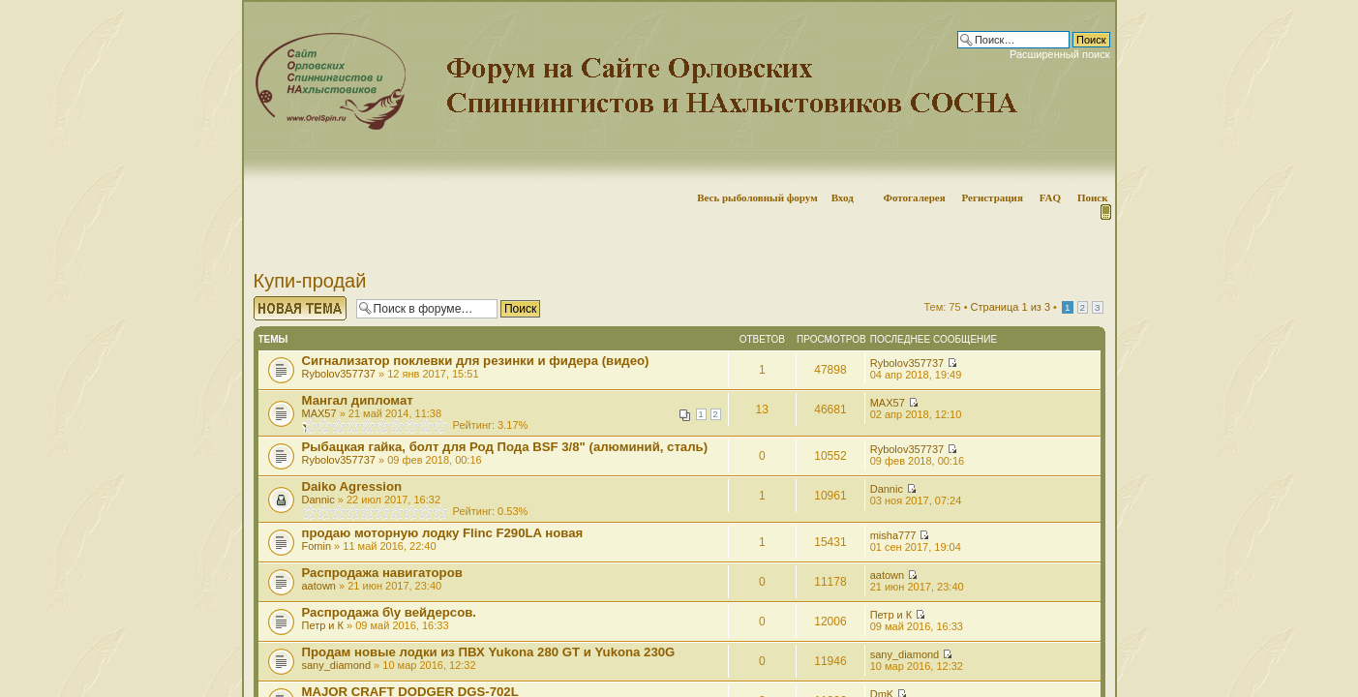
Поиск (1092, 197)
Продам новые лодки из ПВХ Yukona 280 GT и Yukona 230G (489, 652)
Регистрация (991, 197)
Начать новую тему (300, 308)
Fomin (317, 546)
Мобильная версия (1104, 212)
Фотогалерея (914, 197)
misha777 (893, 535)
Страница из (1010, 307)
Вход (842, 197)
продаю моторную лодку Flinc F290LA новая (443, 533)
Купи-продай (310, 280)
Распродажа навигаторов (382, 572)
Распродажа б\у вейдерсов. (389, 612)
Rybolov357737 (339, 373)
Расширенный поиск (1060, 54)
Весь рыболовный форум (757, 197)
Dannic (318, 499)
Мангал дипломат (357, 400)
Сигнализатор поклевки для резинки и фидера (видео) (475, 360)
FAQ (1050, 197)
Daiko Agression (352, 486)
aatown (319, 585)
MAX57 (319, 413)
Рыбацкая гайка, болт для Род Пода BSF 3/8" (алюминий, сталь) (505, 446)
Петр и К (323, 625)
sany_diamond (337, 665)
